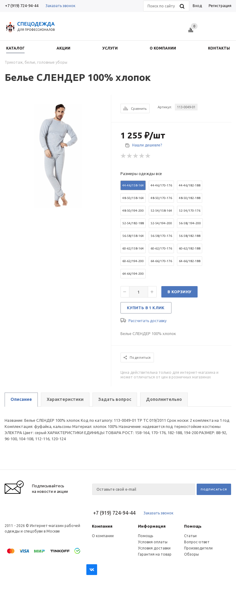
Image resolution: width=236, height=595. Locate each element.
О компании (103, 536)
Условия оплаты (152, 542)
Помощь (193, 526)
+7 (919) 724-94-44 (21, 5)
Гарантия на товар (154, 554)
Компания (102, 526)
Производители (198, 548)
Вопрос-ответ (197, 542)
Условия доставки (154, 548)
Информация (152, 526)
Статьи (190, 536)
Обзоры (191, 554)
